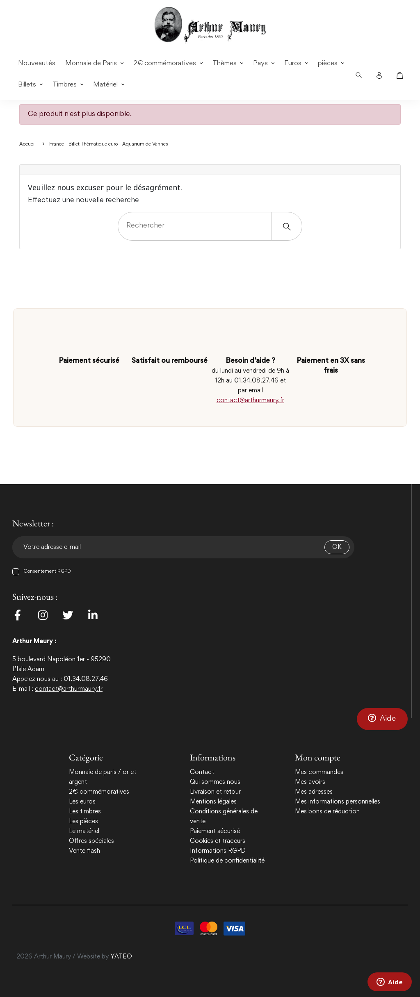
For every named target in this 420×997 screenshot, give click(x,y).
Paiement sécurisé (215, 831)
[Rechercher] (210, 226)
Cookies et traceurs (217, 841)
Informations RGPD (218, 851)
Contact (202, 772)
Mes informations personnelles (337, 802)
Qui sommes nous (215, 782)
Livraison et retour (215, 792)
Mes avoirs (310, 782)
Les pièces (83, 821)
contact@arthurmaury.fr (250, 400)
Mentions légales (213, 802)
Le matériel (84, 831)
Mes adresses (314, 792)
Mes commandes (319, 772)
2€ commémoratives (99, 792)
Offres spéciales (91, 841)
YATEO (121, 957)
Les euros (82, 802)
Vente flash (84, 851)
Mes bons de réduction (327, 812)
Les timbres (85, 812)
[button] (382, 719)
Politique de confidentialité (227, 861)
